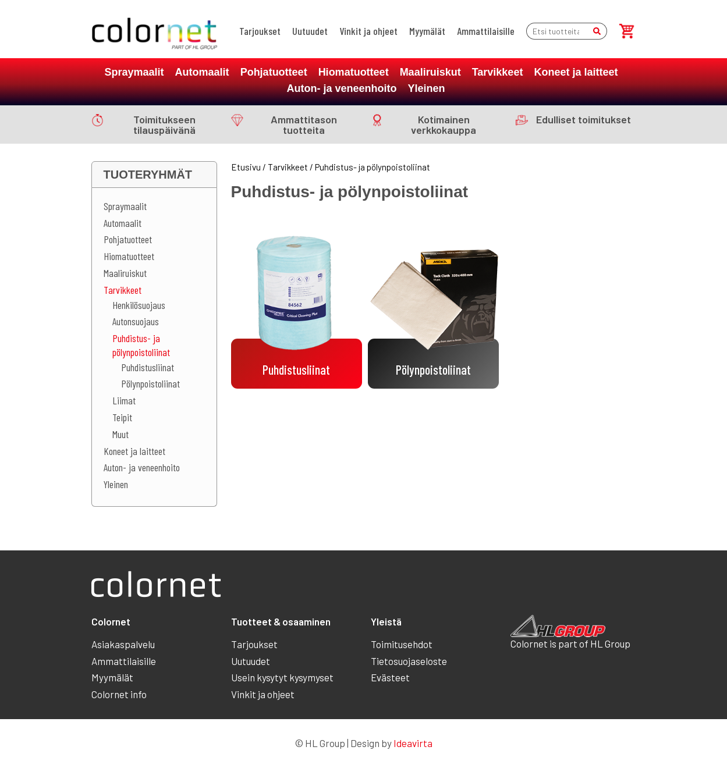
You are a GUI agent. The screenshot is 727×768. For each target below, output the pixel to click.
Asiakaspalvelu (123, 644)
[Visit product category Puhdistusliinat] (296, 304)
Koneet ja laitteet (576, 72)
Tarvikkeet (497, 72)
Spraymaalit (134, 72)
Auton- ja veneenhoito (341, 88)
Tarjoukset (260, 30)
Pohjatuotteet (273, 72)
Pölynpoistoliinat (150, 383)
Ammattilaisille (486, 30)
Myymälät (427, 30)
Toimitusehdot (401, 644)
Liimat (124, 400)
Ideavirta (412, 743)
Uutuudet (310, 30)
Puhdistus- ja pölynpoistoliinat (141, 345)
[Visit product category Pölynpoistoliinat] (433, 304)
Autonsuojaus (135, 321)
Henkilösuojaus (138, 304)
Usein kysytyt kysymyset (282, 677)
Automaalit (202, 72)
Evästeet (390, 677)
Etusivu (246, 167)
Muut (120, 434)
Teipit (122, 417)
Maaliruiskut (430, 72)
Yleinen (426, 88)
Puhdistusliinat (147, 367)
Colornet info (119, 694)
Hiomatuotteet (353, 72)
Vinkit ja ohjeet (368, 30)
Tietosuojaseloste (409, 661)
